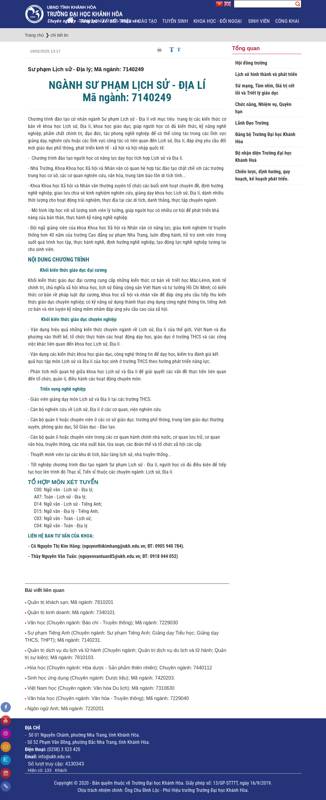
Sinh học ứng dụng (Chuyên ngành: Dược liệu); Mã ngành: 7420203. (101, 677)
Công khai (287, 21)
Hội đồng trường (251, 63)
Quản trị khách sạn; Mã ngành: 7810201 (70, 602)
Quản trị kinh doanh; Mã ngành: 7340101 (71, 612)
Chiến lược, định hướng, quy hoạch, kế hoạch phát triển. (262, 175)
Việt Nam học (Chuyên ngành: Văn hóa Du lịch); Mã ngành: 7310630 (101, 688)
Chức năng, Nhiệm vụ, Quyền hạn (263, 108)
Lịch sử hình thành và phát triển (266, 74)
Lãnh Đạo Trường (252, 123)
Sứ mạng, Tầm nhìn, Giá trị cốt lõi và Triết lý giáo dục (264, 89)
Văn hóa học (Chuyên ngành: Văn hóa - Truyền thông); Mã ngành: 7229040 (108, 698)
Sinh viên (259, 21)
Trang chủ (91, 21)
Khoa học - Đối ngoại (218, 21)
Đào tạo (147, 21)
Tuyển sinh (175, 21)
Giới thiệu (121, 21)
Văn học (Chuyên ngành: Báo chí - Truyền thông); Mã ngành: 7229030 (102, 622)
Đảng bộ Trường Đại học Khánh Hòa (265, 138)
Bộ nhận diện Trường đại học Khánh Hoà (263, 156)
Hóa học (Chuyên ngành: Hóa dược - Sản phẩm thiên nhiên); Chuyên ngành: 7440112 (119, 667)
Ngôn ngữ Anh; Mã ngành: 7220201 (65, 708)
